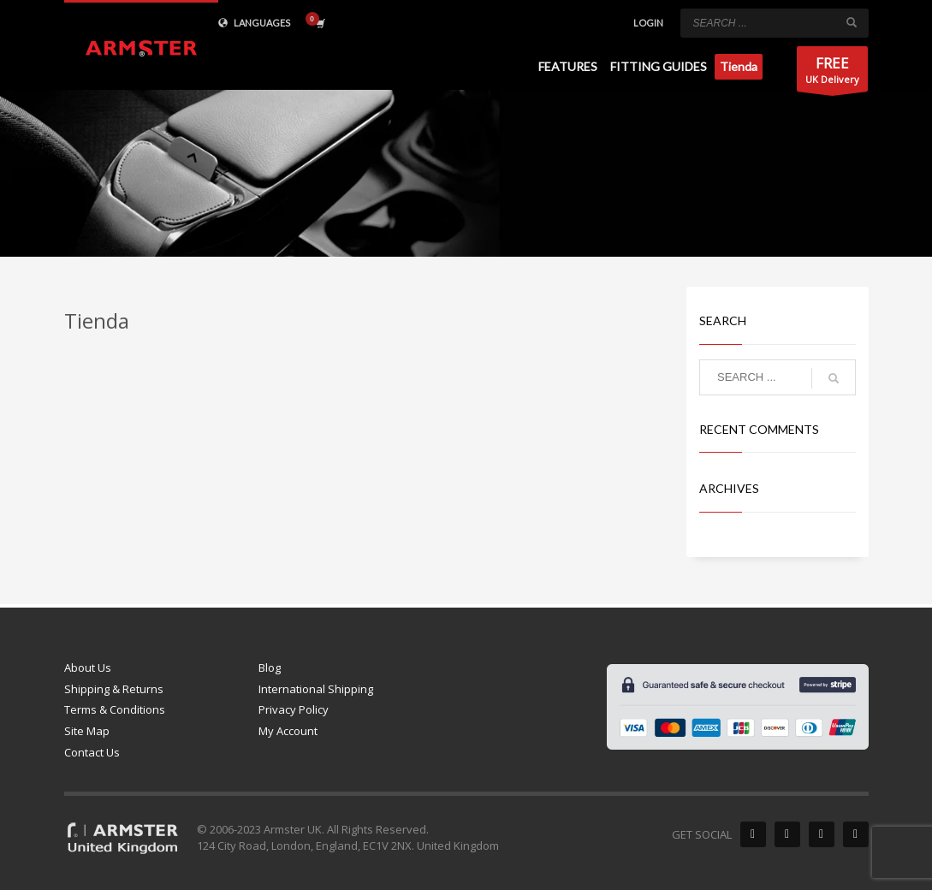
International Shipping (315, 689)
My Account (288, 731)
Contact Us (92, 752)
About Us (87, 667)
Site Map (87, 731)
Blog (269, 667)
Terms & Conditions (114, 709)
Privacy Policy (293, 709)
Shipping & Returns (113, 689)
